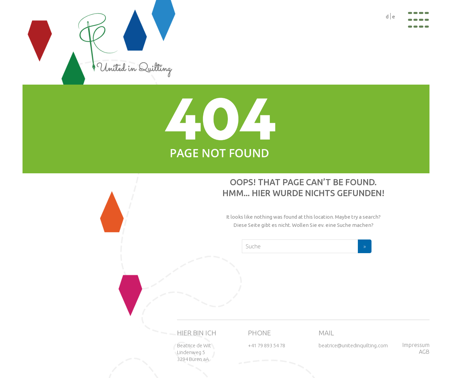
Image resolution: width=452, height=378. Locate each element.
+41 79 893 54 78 (266, 345)
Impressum (415, 345)
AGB (424, 352)
